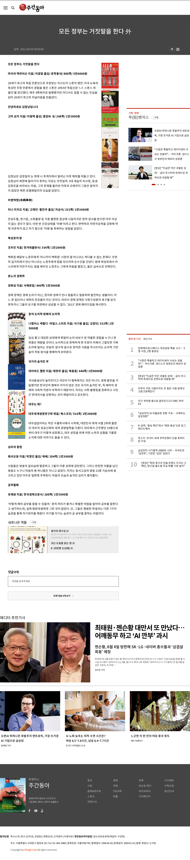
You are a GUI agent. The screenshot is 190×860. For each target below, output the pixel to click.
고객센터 (58, 836)
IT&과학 (117, 791)
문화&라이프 (94, 791)
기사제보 (169, 780)
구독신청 (169, 785)
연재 (141, 780)
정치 (89, 780)
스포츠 (91, 796)
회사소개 (14, 836)
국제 (115, 785)
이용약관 (68, 836)
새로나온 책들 (17, 522)
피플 (115, 796)
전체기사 (92, 801)
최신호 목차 (145, 785)
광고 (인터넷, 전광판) (31, 836)
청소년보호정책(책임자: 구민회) (109, 836)
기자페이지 (145, 796)
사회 (89, 785)
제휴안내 (47, 836)
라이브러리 (145, 791)
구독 (34, 522)
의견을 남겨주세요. (21, 581)
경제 (115, 780)
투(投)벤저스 (139, 117)
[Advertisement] (52, 146)
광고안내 (169, 791)
